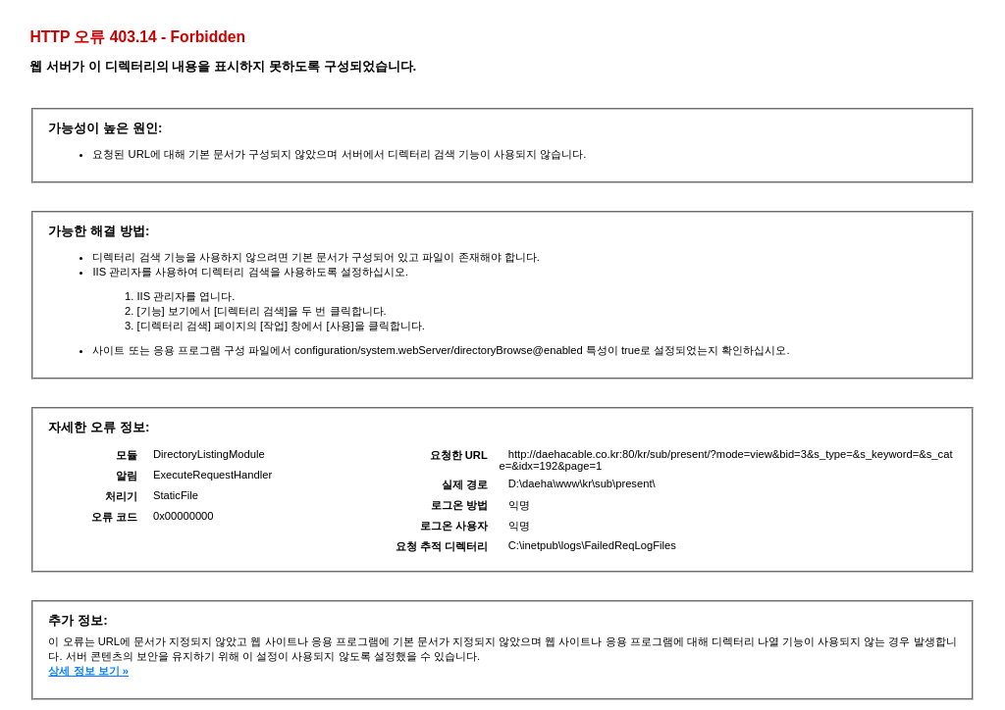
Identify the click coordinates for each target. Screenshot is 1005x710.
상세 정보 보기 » (88, 671)
